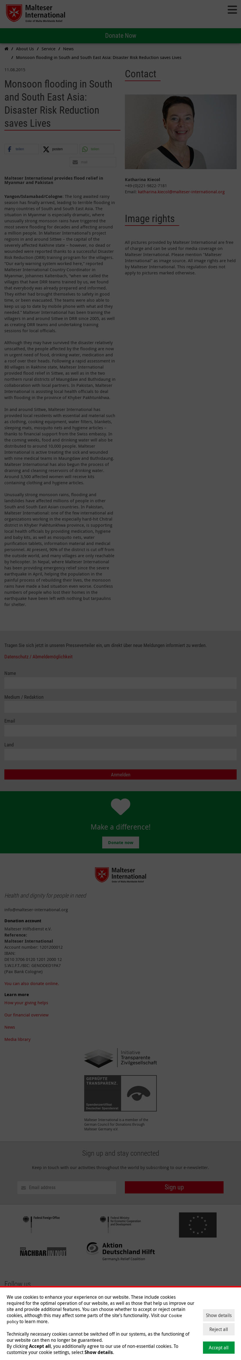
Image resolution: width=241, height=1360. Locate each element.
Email (9, 721)
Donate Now (120, 35)
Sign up (174, 1187)
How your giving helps (26, 1002)
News (9, 1027)
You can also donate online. (31, 983)
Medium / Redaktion (24, 697)
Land (9, 744)
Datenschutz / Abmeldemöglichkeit (38, 656)
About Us (13, 1318)
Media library (17, 1039)
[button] (22, 149)
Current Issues (65, 1318)
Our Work (36, 1318)
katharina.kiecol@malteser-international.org (181, 191)
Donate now (120, 842)
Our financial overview (26, 1015)
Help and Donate (100, 1318)
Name (10, 673)
